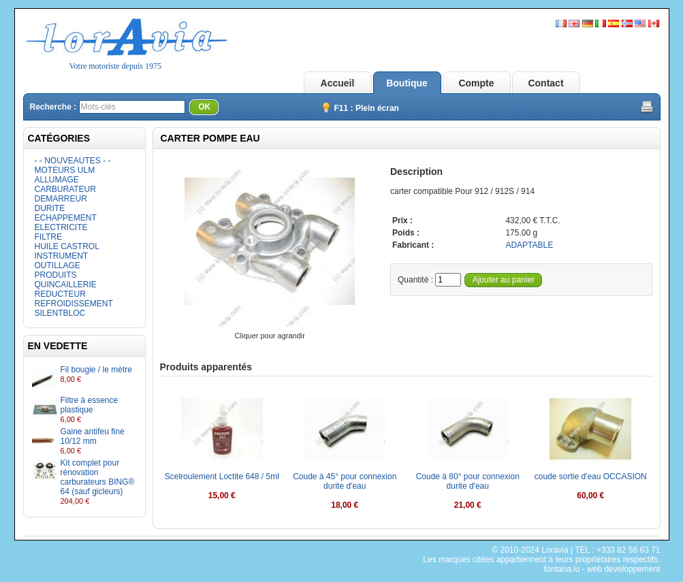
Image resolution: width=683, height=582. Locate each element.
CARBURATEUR (65, 189)
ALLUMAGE (57, 179)
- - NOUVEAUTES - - (73, 160)
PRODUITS (56, 275)
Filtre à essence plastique (89, 405)
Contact (545, 83)
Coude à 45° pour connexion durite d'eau (344, 481)
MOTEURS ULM (65, 170)
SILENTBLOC (60, 313)
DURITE (50, 208)
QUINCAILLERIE (66, 284)
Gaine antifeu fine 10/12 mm (93, 436)
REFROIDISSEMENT (74, 303)
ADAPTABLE (529, 245)
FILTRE (48, 237)
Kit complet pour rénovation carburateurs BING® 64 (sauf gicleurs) (98, 477)
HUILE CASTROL (67, 246)
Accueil (338, 83)
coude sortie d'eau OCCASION (591, 476)
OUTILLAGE (57, 265)
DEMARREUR (61, 199)
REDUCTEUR (60, 294)
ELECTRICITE (61, 227)
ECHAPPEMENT (66, 218)
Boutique (407, 83)
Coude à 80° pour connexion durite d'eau (468, 481)
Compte (476, 83)
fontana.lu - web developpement (602, 569)
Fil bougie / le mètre (96, 369)
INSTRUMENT (62, 256)
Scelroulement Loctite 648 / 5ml (222, 476)
